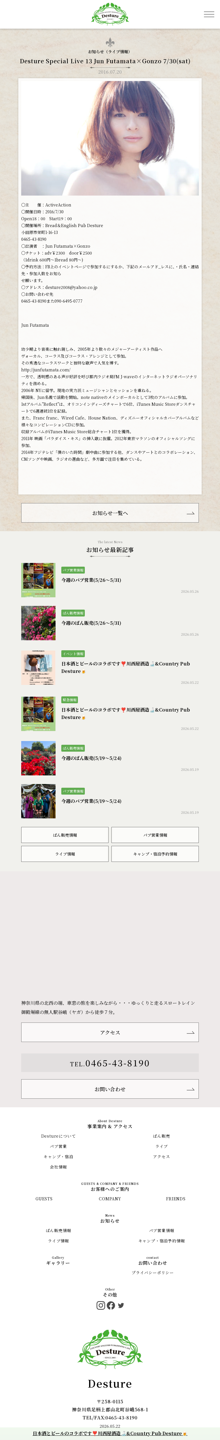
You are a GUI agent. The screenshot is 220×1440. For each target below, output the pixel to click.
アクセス (110, 1032)
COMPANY (110, 1198)
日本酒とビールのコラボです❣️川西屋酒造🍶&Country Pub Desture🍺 (110, 1433)
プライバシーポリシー (152, 1272)
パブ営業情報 (155, 835)
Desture (110, 1383)
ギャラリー (58, 1263)
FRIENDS (176, 1198)
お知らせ (109, 1221)
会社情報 (58, 1167)
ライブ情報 (118, 51)
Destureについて (58, 1136)
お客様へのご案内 (110, 1189)
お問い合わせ (110, 1089)
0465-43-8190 (117, 1062)
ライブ (161, 1146)
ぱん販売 (161, 1136)
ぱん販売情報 (65, 835)
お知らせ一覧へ (110, 513)
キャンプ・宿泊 (58, 1156)
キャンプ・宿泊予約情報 (155, 854)
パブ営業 (58, 1146)
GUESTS (44, 1198)
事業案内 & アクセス (110, 1126)
